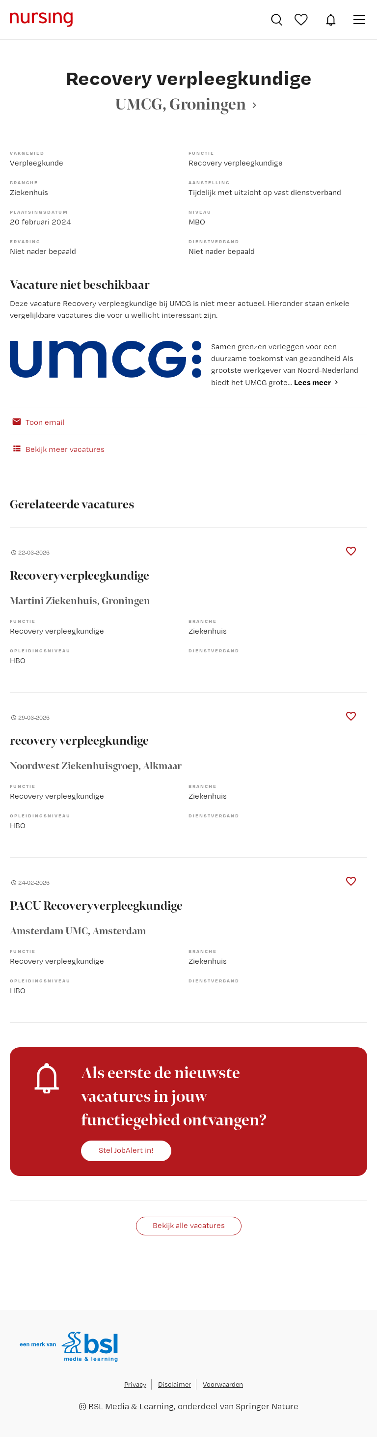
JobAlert (331, 20)
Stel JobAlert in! (126, 1150)
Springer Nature (267, 1406)
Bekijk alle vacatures (189, 1225)
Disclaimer (174, 1384)
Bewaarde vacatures (302, 20)
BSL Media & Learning (131, 1406)
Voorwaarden (223, 1384)
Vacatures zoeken (276, 20)
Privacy (135, 1384)
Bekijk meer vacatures (57, 448)
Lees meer (312, 382)
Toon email (37, 421)
